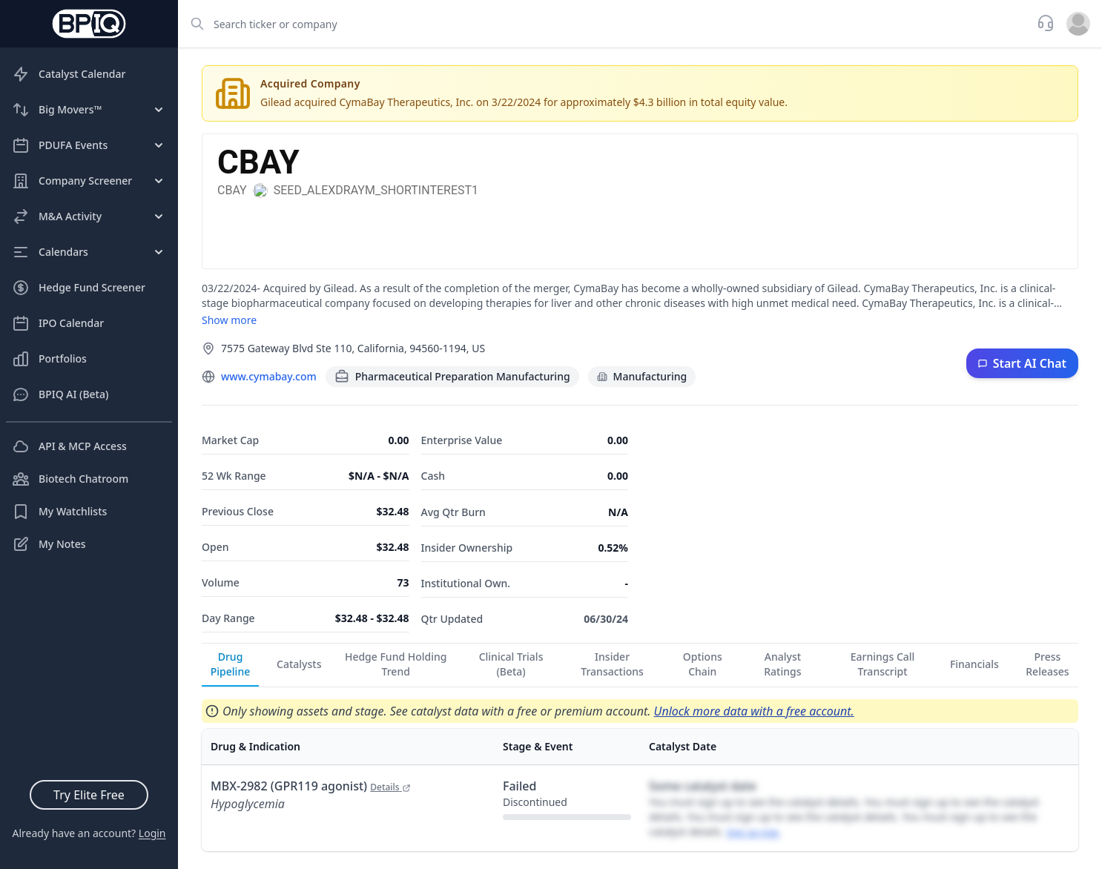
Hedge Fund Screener (78, 288)
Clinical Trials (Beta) (511, 664)
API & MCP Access (69, 446)
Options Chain (702, 664)
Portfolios (49, 359)
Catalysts (299, 664)
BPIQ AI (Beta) (60, 394)
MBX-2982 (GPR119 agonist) (311, 786)
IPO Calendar (58, 323)
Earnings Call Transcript (883, 664)
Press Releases (1047, 664)
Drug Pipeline (230, 664)
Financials (974, 664)
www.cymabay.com (269, 376)
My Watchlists (59, 512)
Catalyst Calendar (68, 74)
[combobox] (603, 23)
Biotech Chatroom (70, 479)
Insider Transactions (612, 664)
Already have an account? (88, 833)
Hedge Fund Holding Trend (396, 664)
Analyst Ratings (782, 664)
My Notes (49, 544)
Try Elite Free (89, 795)
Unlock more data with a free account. (754, 711)
